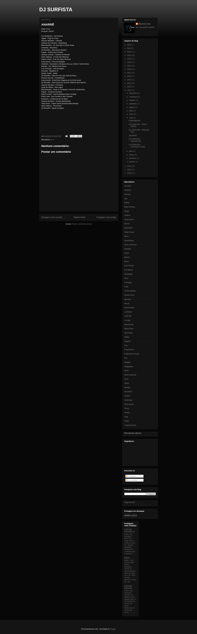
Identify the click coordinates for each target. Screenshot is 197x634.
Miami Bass (129, 329)
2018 (129, 69)
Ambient (127, 190)
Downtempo (129, 240)
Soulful (127, 396)
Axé (125, 199)
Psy (125, 358)
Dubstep (127, 249)
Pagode (127, 341)
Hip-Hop (127, 299)
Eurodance (128, 270)
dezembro (133, 93)
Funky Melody (129, 291)
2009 (129, 173)
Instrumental (129, 308)
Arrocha (127, 194)
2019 (129, 66)
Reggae (127, 362)
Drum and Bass (130, 245)
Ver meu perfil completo (145, 27)
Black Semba (129, 207)
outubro (132, 100)
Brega (126, 211)
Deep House (129, 232)
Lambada (128, 312)
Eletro (126, 261)
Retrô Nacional (130, 375)
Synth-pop (128, 400)
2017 (129, 73)
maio (131, 118)
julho (131, 111)
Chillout (127, 215)
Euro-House (129, 266)
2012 (129, 90)
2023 (129, 52)
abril (131, 151)
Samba (127, 387)
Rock (126, 379)
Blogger (113, 629)
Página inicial (79, 217)
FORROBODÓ (134, 121)
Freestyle (128, 282)
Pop (126, 345)
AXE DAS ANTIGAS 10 (129, 531)
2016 (129, 76)
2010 (129, 170)
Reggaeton (128, 366)
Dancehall (128, 228)
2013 (129, 87)
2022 (129, 55)
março (132, 155)
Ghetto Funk (129, 295)
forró (52, 140)
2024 (129, 48)
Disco (126, 236)
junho (131, 114)
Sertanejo (128, 392)
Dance (126, 224)
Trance (127, 413)
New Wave (128, 333)
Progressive (129, 350)
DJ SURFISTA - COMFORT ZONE (137, 146)
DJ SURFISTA (55, 9)
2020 (129, 62)
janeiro (132, 162)
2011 (129, 166)
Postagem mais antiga (106, 217)
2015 (129, 80)
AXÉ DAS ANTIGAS (128, 587)
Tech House (129, 404)
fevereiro (133, 158)
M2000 (127, 558)
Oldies (126, 337)
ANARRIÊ (133, 136)
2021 (129, 59)
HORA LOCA (130, 515)
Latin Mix (128, 316)
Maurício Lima (144, 24)
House (126, 303)
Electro (127, 257)
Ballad (126, 203)
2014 (129, 83)
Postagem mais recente (51, 217)
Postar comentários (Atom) (82, 224)
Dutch (126, 253)
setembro (133, 104)
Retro (126, 371)
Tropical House (130, 425)
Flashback (128, 274)
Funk (126, 287)
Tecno (126, 408)
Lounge (127, 320)
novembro (133, 97)
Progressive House (131, 354)
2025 (129, 45)
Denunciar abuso (132, 433)
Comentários (132, 480)
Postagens (131, 476)
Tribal (126, 421)
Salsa (126, 383)
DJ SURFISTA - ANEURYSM (135, 140)
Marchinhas (129, 324)
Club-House (129, 220)
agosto (132, 107)
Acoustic (127, 186)
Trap (126, 417)
